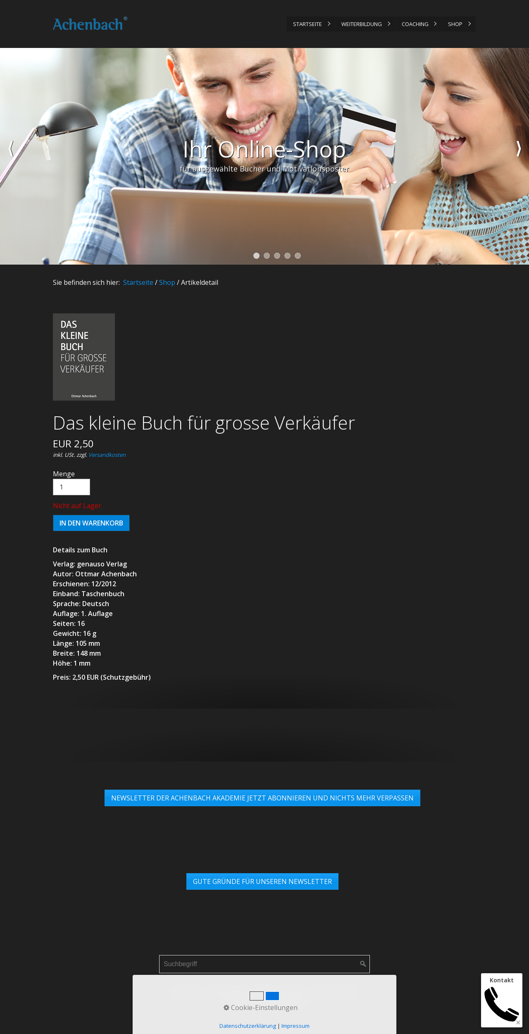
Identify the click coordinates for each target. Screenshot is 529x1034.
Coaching (415, 24)
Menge (71, 482)
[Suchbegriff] (264, 964)
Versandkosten (107, 454)
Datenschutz (266, 991)
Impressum (224, 991)
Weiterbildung (361, 24)
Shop (455, 24)
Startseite (307, 24)
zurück (10, 156)
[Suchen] (363, 964)
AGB (297, 991)
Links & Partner (333, 991)
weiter (518, 156)
